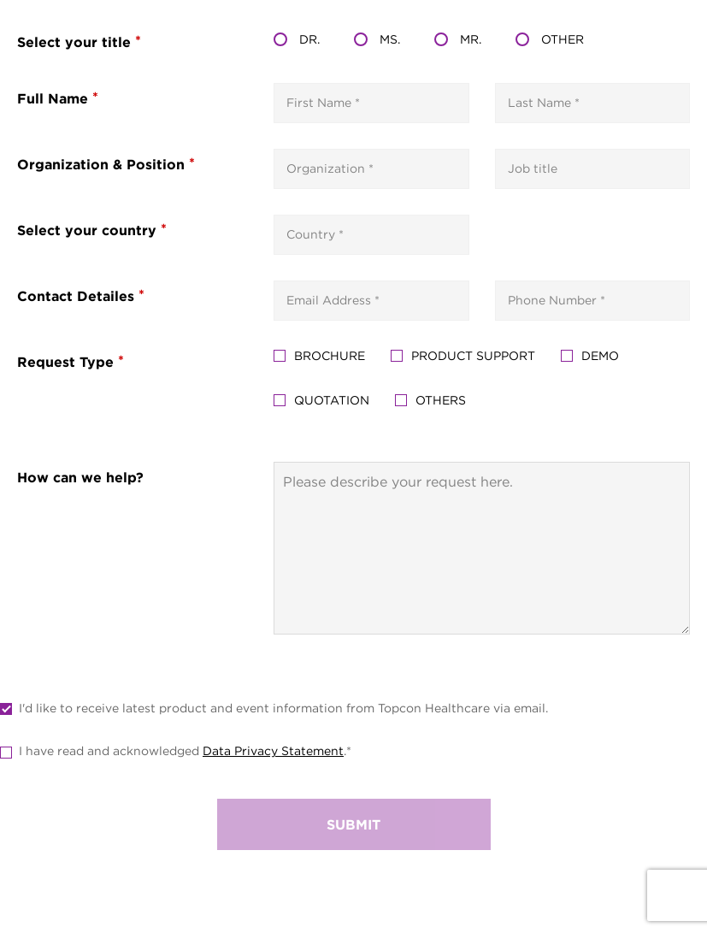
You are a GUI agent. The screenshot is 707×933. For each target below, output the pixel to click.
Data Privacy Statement (273, 751)
